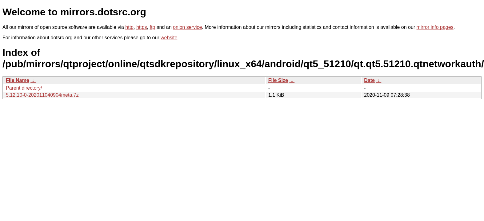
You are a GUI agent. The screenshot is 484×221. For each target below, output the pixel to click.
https (141, 27)
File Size (278, 80)
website (169, 37)
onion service (187, 27)
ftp (152, 27)
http (129, 27)
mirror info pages (435, 27)
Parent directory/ (24, 88)
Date (369, 80)
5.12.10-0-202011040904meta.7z (42, 95)
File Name (17, 80)
